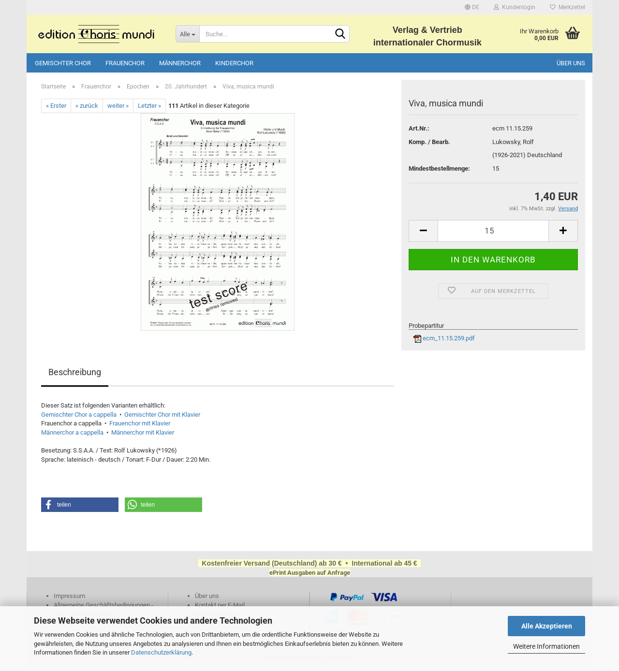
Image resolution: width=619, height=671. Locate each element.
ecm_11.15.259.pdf (444, 338)
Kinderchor (234, 63)
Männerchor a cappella (72, 432)
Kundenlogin (514, 7)
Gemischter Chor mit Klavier (162, 414)
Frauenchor (125, 63)
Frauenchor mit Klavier (139, 423)
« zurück (86, 105)
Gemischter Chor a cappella (79, 414)
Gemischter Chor (63, 63)
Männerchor (180, 63)
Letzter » (149, 105)
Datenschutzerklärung (161, 652)
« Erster (56, 105)
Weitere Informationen (546, 646)
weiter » (118, 105)
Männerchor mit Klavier (142, 432)
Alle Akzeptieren (546, 626)
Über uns (571, 63)
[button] (79, 504)
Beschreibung (74, 372)
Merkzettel (567, 7)
